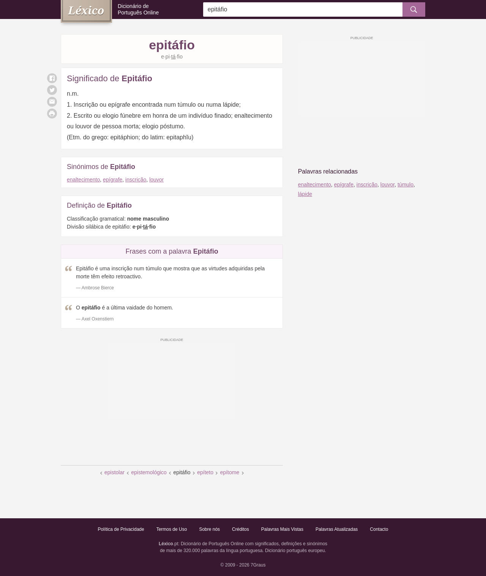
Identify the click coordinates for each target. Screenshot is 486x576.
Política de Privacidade (121, 529)
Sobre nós (209, 529)
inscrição (135, 180)
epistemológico (148, 472)
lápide (305, 194)
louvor (156, 180)
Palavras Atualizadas (337, 529)
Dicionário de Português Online (138, 9)
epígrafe (112, 180)
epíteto (205, 472)
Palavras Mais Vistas (282, 529)
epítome (230, 472)
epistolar (114, 472)
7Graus (258, 565)
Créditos (240, 529)
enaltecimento (83, 180)
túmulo (405, 184)
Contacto (379, 529)
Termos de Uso (171, 529)
